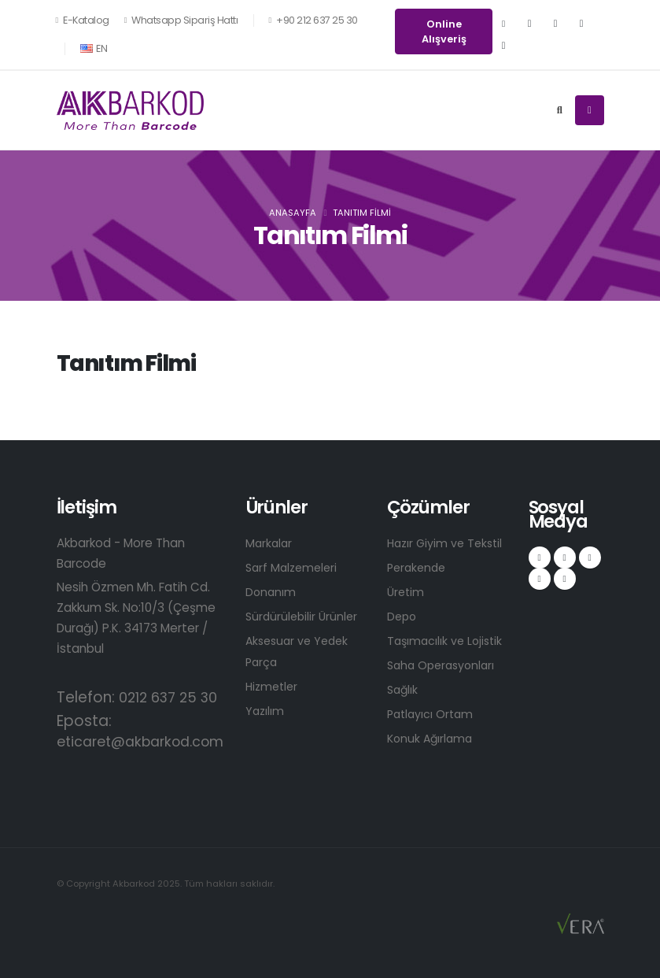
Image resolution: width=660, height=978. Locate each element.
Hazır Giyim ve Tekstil (448, 543)
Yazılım (265, 710)
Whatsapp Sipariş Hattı (181, 20)
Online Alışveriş (444, 31)
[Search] (559, 110)
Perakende (418, 567)
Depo (402, 616)
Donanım (271, 591)
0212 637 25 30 (172, 697)
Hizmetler (273, 686)
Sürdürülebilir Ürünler (303, 616)
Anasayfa (292, 212)
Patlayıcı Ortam (432, 714)
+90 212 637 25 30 (312, 20)
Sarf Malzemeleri (293, 567)
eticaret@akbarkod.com (148, 741)
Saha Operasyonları (444, 665)
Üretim (406, 591)
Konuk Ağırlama (432, 738)
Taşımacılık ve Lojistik (447, 640)
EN (94, 48)
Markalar (269, 543)
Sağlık (403, 689)
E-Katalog (83, 20)
